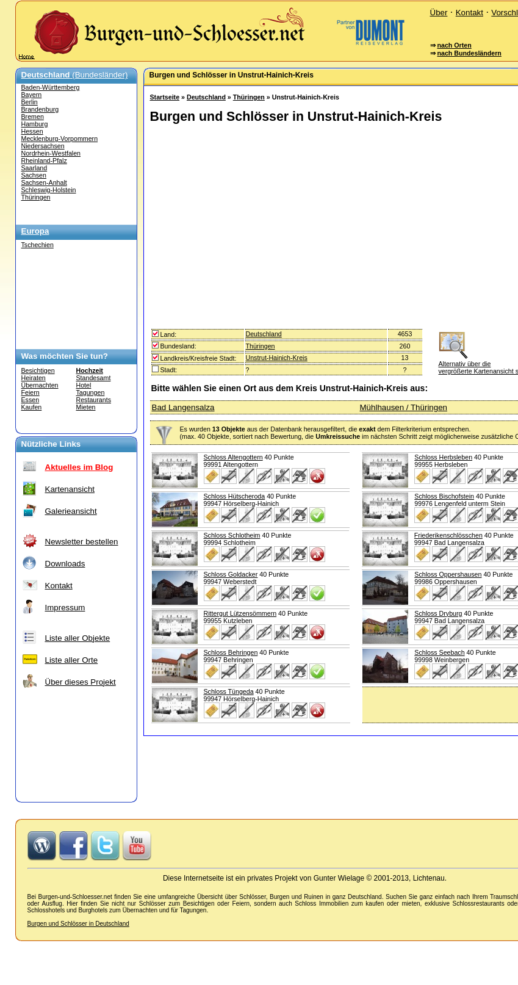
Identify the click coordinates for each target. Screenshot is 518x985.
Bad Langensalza (183, 407)
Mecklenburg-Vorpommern (59, 138)
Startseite (165, 97)
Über (439, 12)
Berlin (29, 102)
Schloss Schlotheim (232, 535)
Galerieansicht (71, 511)
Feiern (30, 392)
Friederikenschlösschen (448, 535)
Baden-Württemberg (50, 87)
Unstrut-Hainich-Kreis (277, 357)
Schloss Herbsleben (443, 457)
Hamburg (34, 124)
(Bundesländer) (74, 74)
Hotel (84, 385)
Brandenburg (40, 109)
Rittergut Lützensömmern (240, 613)
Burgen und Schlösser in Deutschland (78, 923)
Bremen (32, 116)
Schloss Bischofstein (444, 496)
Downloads (65, 563)
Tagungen (90, 392)
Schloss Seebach (439, 652)
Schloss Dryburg (438, 613)
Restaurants (93, 399)
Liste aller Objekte (77, 638)
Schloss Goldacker (231, 574)
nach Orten (454, 45)
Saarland (34, 167)
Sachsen (33, 175)
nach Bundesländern (469, 53)
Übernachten (40, 385)
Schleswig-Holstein (48, 189)
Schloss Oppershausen (447, 574)
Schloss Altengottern (233, 457)
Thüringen (36, 197)
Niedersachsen (43, 146)
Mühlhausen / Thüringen (404, 407)
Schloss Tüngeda (229, 691)
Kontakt (469, 12)
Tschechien (37, 244)
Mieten (86, 407)
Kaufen (31, 407)
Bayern (31, 94)
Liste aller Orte (71, 660)
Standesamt (93, 377)
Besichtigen (38, 370)
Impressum (65, 607)
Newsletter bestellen (81, 541)
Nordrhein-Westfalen (51, 153)
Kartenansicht (70, 489)
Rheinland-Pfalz (44, 160)
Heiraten (33, 377)
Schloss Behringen (231, 652)
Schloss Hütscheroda (234, 496)
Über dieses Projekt (80, 682)
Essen (30, 399)
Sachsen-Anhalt (44, 182)
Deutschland (206, 97)
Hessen (32, 131)
